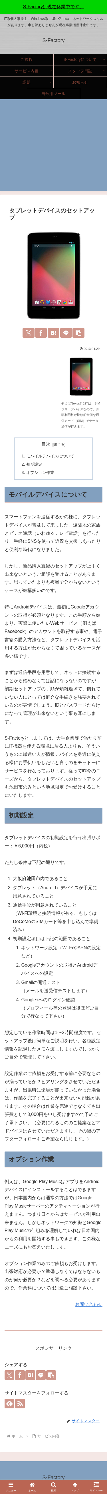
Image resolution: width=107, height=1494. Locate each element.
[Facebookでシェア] (41, 333)
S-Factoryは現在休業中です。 (53, 6)
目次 (46, 444)
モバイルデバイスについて (50, 456)
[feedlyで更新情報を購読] (9, 1403)
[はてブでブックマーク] (53, 333)
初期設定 (34, 464)
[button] (78, 333)
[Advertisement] (53, 148)
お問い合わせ (88, 1304)
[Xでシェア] (28, 333)
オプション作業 (40, 472)
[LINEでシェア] (66, 333)
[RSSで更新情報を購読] (20, 1403)
